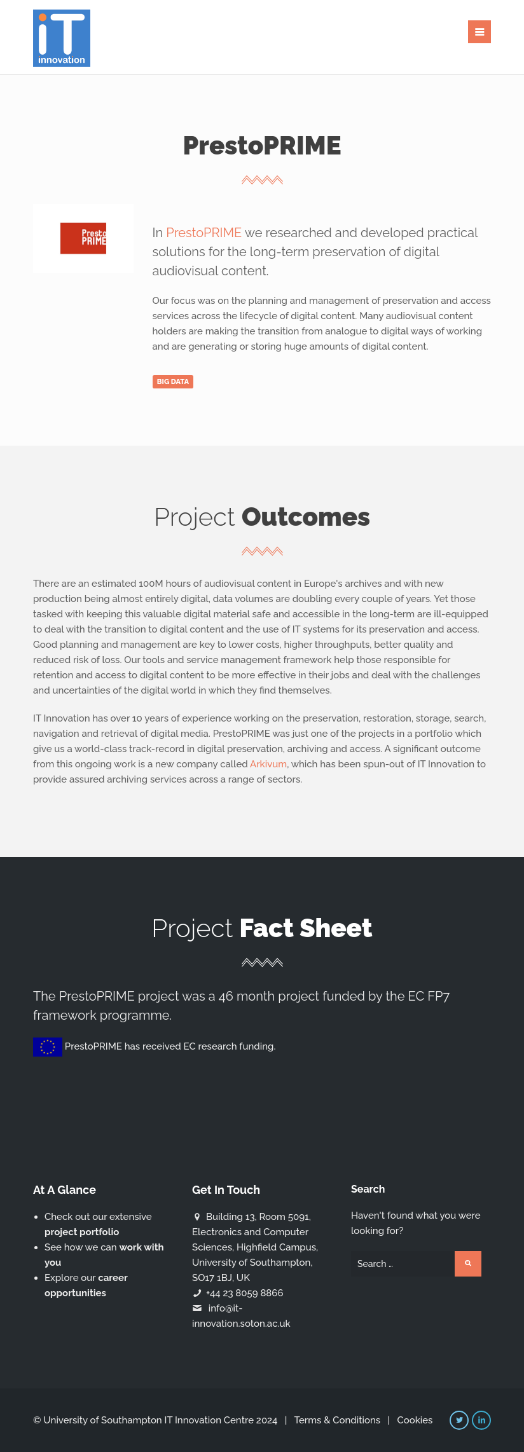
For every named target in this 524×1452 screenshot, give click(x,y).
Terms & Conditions (337, 1420)
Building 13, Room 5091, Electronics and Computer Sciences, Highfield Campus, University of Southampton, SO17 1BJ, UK (255, 1247)
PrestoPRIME (204, 232)
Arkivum (268, 764)
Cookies (414, 1420)
